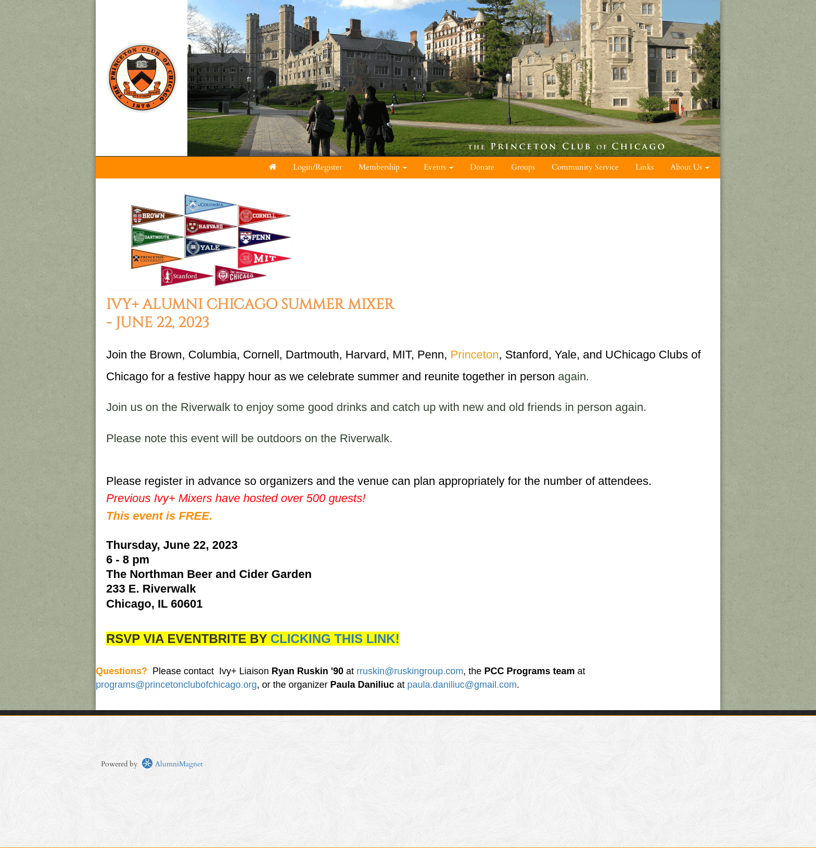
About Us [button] (689, 167)
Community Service (585, 167)
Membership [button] (383, 167)
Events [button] (438, 167)
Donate (482, 167)
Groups (523, 167)
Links (644, 167)
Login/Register (317, 167)
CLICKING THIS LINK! (335, 639)
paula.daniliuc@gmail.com (462, 684)
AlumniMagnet (172, 764)
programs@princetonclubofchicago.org (176, 684)
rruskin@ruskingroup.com (409, 671)
